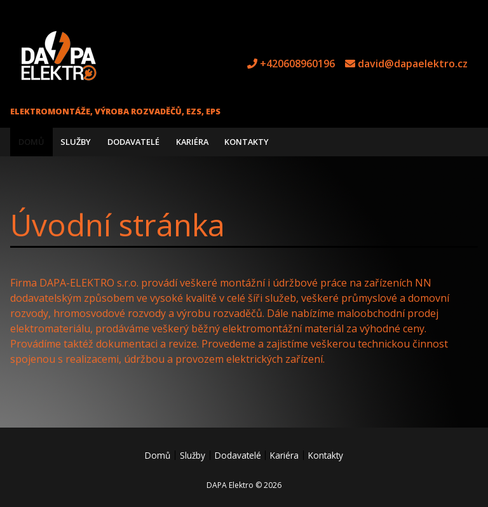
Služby (75, 141)
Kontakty (246, 141)
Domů (31, 141)
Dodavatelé (133, 141)
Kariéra (192, 141)
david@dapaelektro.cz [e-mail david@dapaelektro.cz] (413, 64)
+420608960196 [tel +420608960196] (297, 64)
